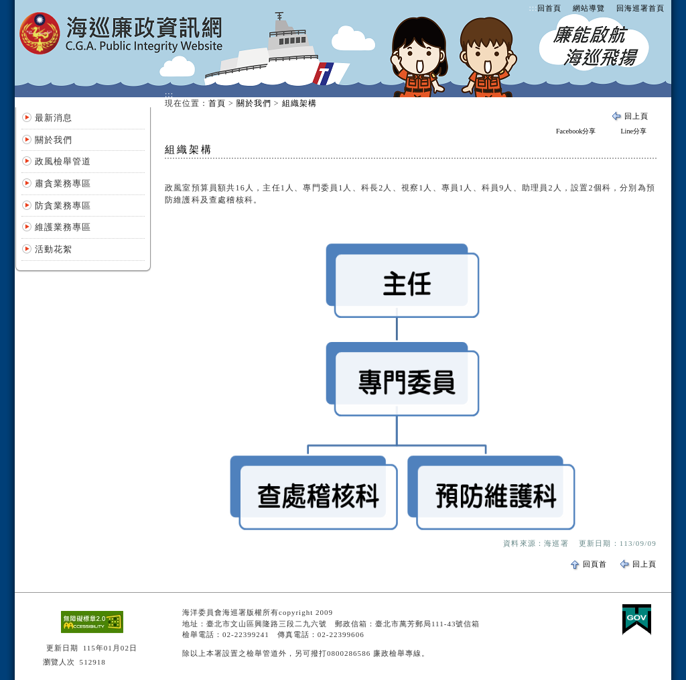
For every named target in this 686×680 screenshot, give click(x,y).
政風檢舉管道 (63, 161)
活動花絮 (53, 249)
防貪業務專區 (63, 206)
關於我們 (53, 140)
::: (533, 8)
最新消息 (53, 118)
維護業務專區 (63, 227)
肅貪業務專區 (63, 183)
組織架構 (299, 103)
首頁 (217, 103)
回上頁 (636, 116)
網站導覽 (589, 8)
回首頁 (549, 8)
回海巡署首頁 (640, 8)
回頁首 (595, 564)
